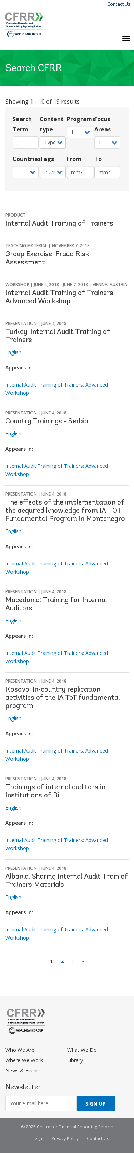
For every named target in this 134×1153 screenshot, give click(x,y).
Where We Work (24, 1060)
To (98, 159)
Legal (38, 1139)
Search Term (22, 124)
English (13, 352)
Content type (52, 124)
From (74, 159)
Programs (80, 119)
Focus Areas (102, 124)
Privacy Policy (65, 1139)
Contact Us (118, 4)
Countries (26, 159)
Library (75, 1060)
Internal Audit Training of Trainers (59, 223)
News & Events (23, 1070)
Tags (47, 159)
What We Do (82, 1049)
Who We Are (19, 1049)
